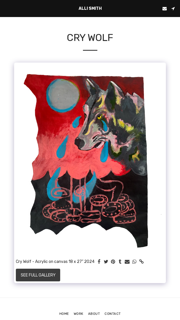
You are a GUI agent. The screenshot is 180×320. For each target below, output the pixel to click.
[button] (6, 8)
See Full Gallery (38, 275)
